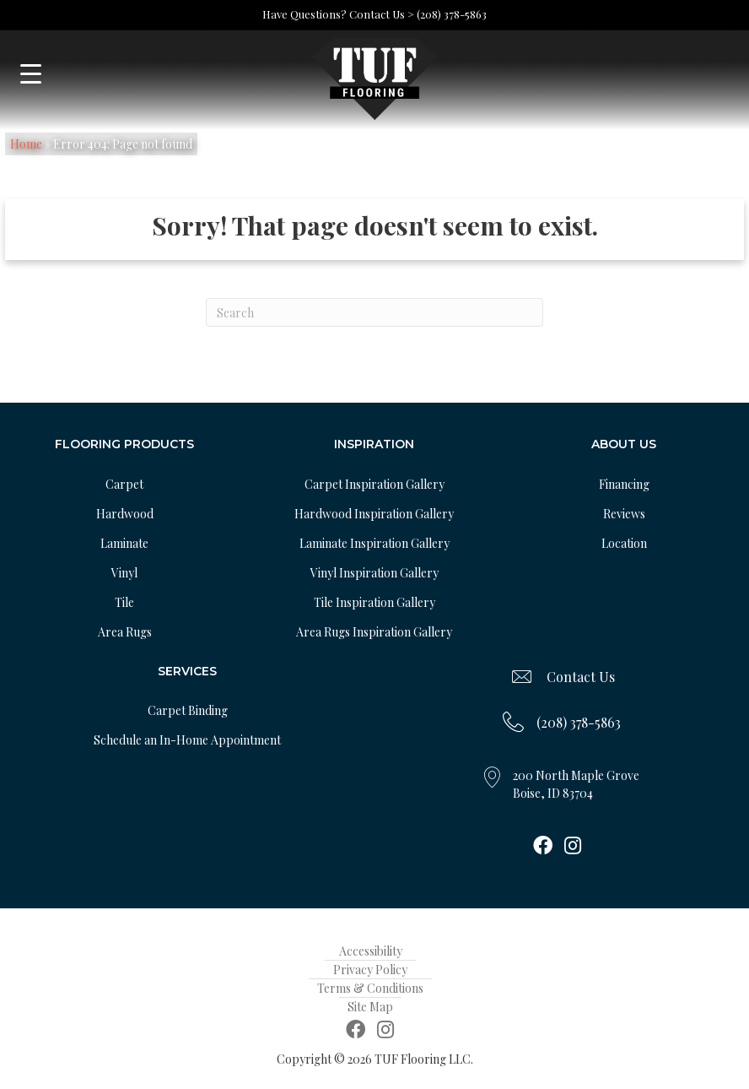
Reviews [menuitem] (624, 514)
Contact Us (581, 676)
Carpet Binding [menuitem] (188, 710)
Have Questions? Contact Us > (338, 14)
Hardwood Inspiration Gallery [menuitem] (374, 514)
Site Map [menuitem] (370, 1007)
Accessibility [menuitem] (370, 951)
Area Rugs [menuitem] (125, 632)
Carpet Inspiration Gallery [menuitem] (374, 484)
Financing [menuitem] (624, 484)
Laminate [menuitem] (124, 543)
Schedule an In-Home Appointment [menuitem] (187, 740)
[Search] (374, 312)
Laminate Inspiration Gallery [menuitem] (374, 543)
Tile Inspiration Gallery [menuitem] (374, 602)
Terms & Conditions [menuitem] (370, 988)
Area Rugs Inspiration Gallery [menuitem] (374, 632)
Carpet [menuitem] (124, 484)
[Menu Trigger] (31, 74)
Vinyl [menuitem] (124, 573)
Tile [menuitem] (124, 602)
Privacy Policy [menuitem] (370, 970)
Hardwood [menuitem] (125, 514)
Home (26, 144)
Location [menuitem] (624, 543)
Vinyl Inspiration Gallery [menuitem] (374, 573)
